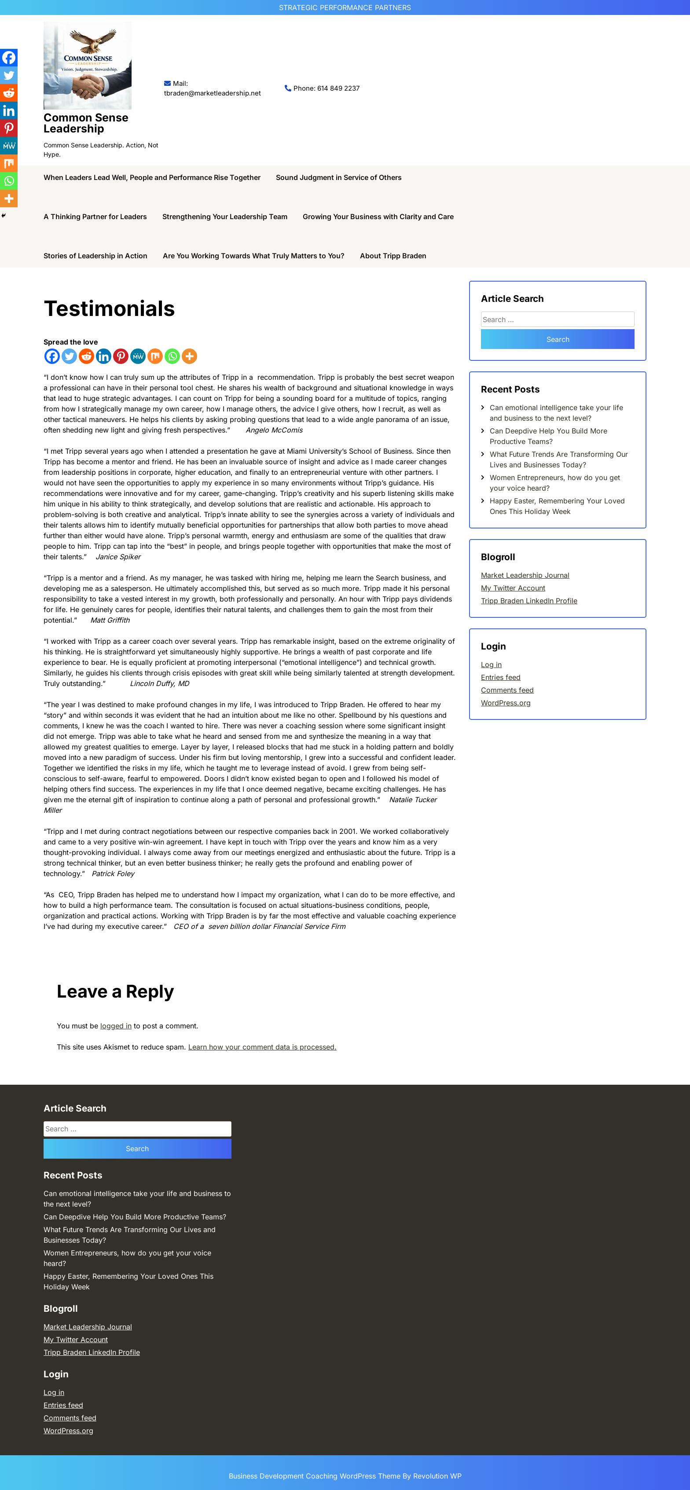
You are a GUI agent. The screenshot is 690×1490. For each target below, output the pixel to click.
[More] (189, 356)
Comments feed (507, 690)
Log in (491, 664)
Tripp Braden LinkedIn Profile (529, 600)
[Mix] (155, 356)
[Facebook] (52, 356)
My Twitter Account (513, 588)
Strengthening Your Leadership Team (224, 216)
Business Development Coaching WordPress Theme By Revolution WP (345, 1476)
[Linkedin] (103, 356)
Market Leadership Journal (525, 575)
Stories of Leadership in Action (95, 255)
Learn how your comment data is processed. (262, 1046)
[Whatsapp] (172, 356)
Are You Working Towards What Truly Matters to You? (254, 255)
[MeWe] (138, 356)
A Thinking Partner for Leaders (95, 216)
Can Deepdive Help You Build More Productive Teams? (135, 1216)
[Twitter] (69, 356)
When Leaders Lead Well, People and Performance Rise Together (152, 177)
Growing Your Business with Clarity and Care (378, 216)
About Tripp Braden (393, 255)
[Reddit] (86, 356)
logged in (116, 1025)
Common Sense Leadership (86, 123)
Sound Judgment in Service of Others (339, 177)
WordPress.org (506, 702)
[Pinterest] (120, 356)
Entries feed (501, 677)
